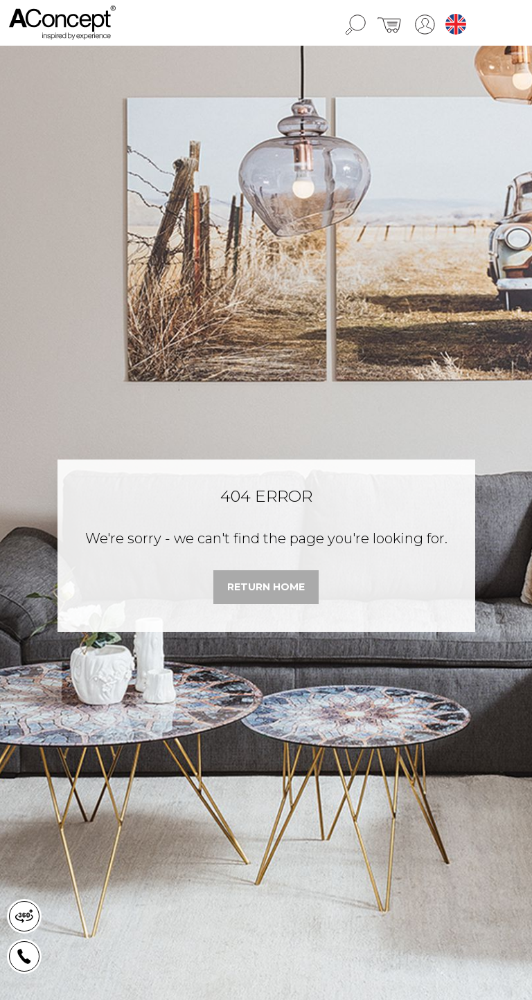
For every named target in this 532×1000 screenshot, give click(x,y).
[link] (266, 586)
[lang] (424, 24)
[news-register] (24, 916)
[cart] (390, 24)
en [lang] (455, 24)
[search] (355, 24)
